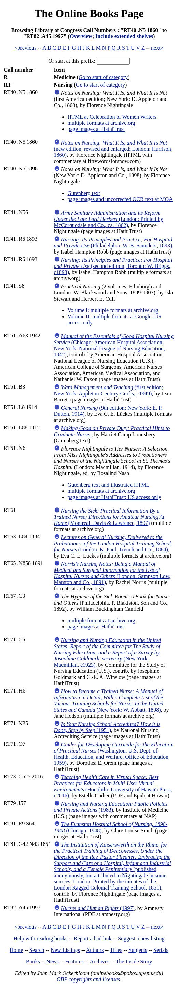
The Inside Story (134, 961)
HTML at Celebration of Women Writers (112, 117)
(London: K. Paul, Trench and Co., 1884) (112, 543)
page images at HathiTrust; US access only (114, 497)
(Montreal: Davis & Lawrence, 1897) (109, 517)
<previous (25, 48)
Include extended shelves (124, 36)
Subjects (137, 950)
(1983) (111, 807)
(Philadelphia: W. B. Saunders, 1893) (113, 242)
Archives (99, 961)
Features (74, 961)
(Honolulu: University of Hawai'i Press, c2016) (113, 786)
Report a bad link (93, 938)
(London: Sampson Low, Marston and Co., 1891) (112, 573)
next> (157, 48)
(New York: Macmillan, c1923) (107, 652)
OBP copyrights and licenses (88, 979)
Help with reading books (40, 938)
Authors (95, 950)
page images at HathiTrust (96, 129)
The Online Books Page (89, 13)
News (52, 961)
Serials (160, 950)
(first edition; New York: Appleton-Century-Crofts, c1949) (108, 390)
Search (36, 950)
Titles (116, 950)
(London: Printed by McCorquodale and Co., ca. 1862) (108, 219)
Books (33, 961)
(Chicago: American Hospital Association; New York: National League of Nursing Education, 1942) (114, 345)
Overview (81, 36)
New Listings (65, 950)
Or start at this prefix (71, 61)
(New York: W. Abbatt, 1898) (108, 700)
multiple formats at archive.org (101, 123)
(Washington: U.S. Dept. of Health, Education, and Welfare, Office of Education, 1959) (114, 754)
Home (16, 950)
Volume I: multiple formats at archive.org (113, 310)
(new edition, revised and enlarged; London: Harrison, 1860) (113, 149)
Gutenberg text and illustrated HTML (109, 485)
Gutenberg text (84, 193)
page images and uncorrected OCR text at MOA (120, 199)
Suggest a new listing (141, 938)
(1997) (98, 908)
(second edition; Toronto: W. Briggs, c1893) (113, 266)
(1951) (107, 727)
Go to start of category (103, 77)
